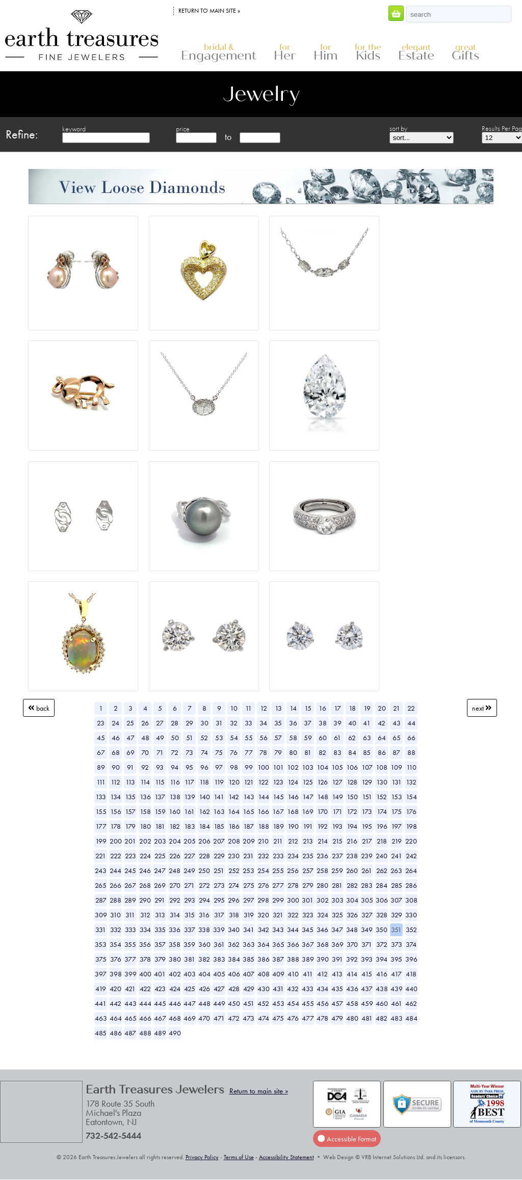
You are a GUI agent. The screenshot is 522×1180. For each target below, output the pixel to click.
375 (101, 959)
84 (352, 752)
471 (219, 1018)
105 (337, 767)
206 (204, 841)
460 (382, 1003)
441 (101, 1003)
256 (293, 870)
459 (367, 1003)
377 (130, 959)
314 (175, 914)
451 (248, 1003)
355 (130, 944)
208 (234, 841)
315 (190, 914)
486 (116, 1032)
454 (293, 1003)
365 (278, 944)
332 (115, 929)
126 (322, 781)
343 (278, 929)
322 (293, 914)
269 (160, 885)
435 (337, 988)
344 (293, 929)
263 (396, 870)
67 (101, 752)
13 (278, 708)
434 (322, 988)
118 (204, 781)
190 (293, 826)
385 (248, 959)
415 (366, 973)
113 (130, 781)
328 (381, 914)
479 (337, 1018)
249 (189, 870)
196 (381, 826)
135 (130, 796)
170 (322, 811)
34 (263, 722)
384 (234, 959)
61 (337, 737)
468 (175, 1018)
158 (145, 811)
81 (307, 752)
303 (337, 900)
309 (101, 914)
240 (381, 855)
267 (130, 885)
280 (322, 885)
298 (263, 900)
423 (160, 988)
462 (411, 1003)
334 (145, 929)
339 (219, 929)
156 (115, 811)
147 (308, 796)
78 (263, 752)
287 (101, 900)
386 (263, 959)
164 (234, 811)
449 (219, 1003)
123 (278, 781)
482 (381, 1018)
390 (323, 959)
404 (204, 973)
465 (130, 1018)
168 (293, 811)
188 (263, 826)
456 (323, 1003)
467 (160, 1018)
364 (263, 944)
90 (116, 767)
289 (130, 900)
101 (278, 767)
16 (322, 708)
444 (145, 1003)
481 (367, 1018)
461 (396, 1003)
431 (278, 988)
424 (174, 988)
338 (204, 929)
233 (278, 855)
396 (411, 959)
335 (160, 929)
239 (367, 855)
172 (352, 811)
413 (337, 973)
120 (234, 781)
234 (293, 855)
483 (396, 1018)
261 (366, 870)
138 (174, 796)
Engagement (218, 52)
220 (411, 841)
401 (160, 973)
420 (115, 988)
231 (248, 855)
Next (482, 708)
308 (411, 900)
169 (308, 811)
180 (145, 826)
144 (263, 796)
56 (263, 737)
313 (160, 914)
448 (204, 1003)
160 (174, 811)
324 (322, 914)
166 (263, 811)
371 (366, 944)
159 (160, 811)
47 (130, 737)
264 (411, 870)
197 (396, 826)
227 (189, 855)
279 (308, 885)
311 (130, 914)
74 (204, 752)
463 (101, 1018)
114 (145, 781)
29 (189, 722)
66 (411, 737)
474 (263, 1018)
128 (352, 781)
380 (175, 959)
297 (248, 900)
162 (204, 811)
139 (189, 796)
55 (249, 737)
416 (381, 973)
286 (411, 885)
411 (308, 973)
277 (278, 885)
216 (352, 841)
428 (234, 988)
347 (337, 929)
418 (411, 973)
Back (38, 708)
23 (101, 722)
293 (189, 900)
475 (278, 1018)
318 (234, 914)
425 (189, 988)
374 (411, 944)
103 (308, 767)
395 (396, 959)
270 (174, 885)
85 (367, 752)
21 (396, 708)
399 (130, 973)
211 (278, 841)
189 (278, 826)
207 (219, 841)
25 (130, 722)
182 (174, 826)
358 (174, 944)
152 (381, 796)
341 (248, 929)
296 (234, 900)
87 (396, 752)
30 (204, 722)
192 (322, 826)
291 (159, 900)
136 (145, 796)
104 (322, 767)
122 (263, 781)
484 (411, 1018)
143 (248, 796)
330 (411, 914)
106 (352, 767)
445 (160, 1003)
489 (160, 1032)
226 (174, 855)
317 (219, 914)
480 (352, 1018)
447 (190, 1003)
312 (145, 914)
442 (115, 1003)
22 (411, 708)
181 (160, 826)
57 (278, 737)
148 (322, 796)
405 (219, 973)
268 (145, 885)
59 (308, 737)
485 (101, 1032)
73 (189, 752)
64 (382, 737)
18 (352, 708)
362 (234, 944)
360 (204, 944)
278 (293, 885)
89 (101, 767)
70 (145, 752)
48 (145, 737)
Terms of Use (239, 1157)
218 (382, 841)
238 (352, 855)
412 (322, 973)
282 (352, 885)
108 (381, 767)
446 (175, 1003)
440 (411, 988)
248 (174, 870)
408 (263, 973)
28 (174, 722)
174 (382, 811)
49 (160, 737)
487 (130, 1032)
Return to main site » (209, 11)
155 (101, 811)
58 (293, 737)
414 (352, 973)
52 (204, 737)
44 (411, 722)
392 (352, 959)
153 (396, 796)
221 (100, 855)
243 (101, 870)
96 (204, 767)
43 (397, 722)
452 (263, 1003)
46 (116, 737)
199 (101, 841)
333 (130, 929)
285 (396, 885)
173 (366, 811)
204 (175, 841)
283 (367, 885)
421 (130, 988)
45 (101, 737)
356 (145, 944)
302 (323, 900)
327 (367, 914)
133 (100, 796)
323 (308, 914)
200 (116, 841)
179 (130, 826)
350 (381, 929)
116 (175, 781)
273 (219, 885)
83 (337, 752)
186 (234, 826)
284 (381, 885)
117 (189, 781)
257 (308, 870)
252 (234, 870)
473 (248, 1018)
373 (396, 944)
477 (308, 1018)
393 (367, 959)
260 (352, 870)
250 (204, 870)
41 (367, 722)
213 (308, 841)
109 (396, 767)
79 (278, 752)
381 (189, 959)
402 (175, 973)
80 (293, 752)
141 (219, 796)
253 (248, 870)
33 (248, 722)
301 (308, 900)
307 (396, 900)
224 (145, 855)
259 (337, 870)
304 (352, 900)
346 (322, 929)
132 (411, 781)
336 (174, 929)
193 (337, 826)
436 (352, 988)
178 (115, 826)
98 (234, 767)
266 (115, 885)
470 (204, 1018)
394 (381, 959)
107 (367, 767)
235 (308, 855)
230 (234, 855)
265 (101, 885)
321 (278, 914)
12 (263, 708)
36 (293, 722)
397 (101, 973)
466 (145, 1018)
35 (278, 722)
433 (308, 988)
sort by (398, 128)
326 (352, 914)
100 (263, 767)
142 (233, 796)
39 (337, 722)
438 (382, 988)
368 (323, 944)
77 (249, 752)
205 (190, 841)
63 (367, 737)
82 (322, 752)
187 (248, 826)
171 (337, 811)
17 (337, 708)
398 (116, 973)
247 (160, 870)
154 (411, 796)
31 (219, 722)
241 (396, 855)
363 (249, 944)
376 (115, 959)
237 (337, 855)
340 (234, 929)
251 (219, 870)
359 (189, 944)
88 (411, 752)
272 (204, 885)
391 (337, 959)
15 (307, 708)
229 (219, 855)
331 (100, 929)
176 (411, 811)
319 (249, 914)
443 (130, 1003)
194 (352, 826)
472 (234, 1018)
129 (366, 781)
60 (323, 737)
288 (115, 900)
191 (308, 826)
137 (159, 796)
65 (397, 737)
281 (337, 885)
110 (411, 767)
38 (323, 722)
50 (175, 737)
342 (263, 929)
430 (263, 988)
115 (160, 781)
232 (263, 855)
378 (145, 959)
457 (337, 1003)
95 (189, 767)
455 (308, 1003)
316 (204, 914)
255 (278, 870)
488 (145, 1032)
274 (233, 885)
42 (381, 722)
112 (115, 781)
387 (278, 959)
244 (115, 870)
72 (174, 752)
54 (234, 737)
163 (219, 811)
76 (234, 752)
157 (130, 811)
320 (263, 914)
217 (367, 841)
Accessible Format (347, 1138)
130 (381, 781)
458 (352, 1003)
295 (219, 900)
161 (189, 811)
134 (115, 796)
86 (382, 752)
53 (219, 737)
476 (293, 1018)
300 (293, 900)
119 (219, 781)
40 (352, 722)
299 (278, 900)
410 (293, 973)
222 (115, 855)
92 (145, 767)
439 (396, 988)
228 (204, 855)
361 (219, 944)
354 (115, 944)
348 (352, 929)
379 (160, 959)
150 (352, 796)
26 (145, 722)
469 (190, 1018)
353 (101, 944)
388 (293, 959)
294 (204, 900)
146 (293, 796)
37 (307, 722)
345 (308, 929)
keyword (74, 128)
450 (234, 1003)
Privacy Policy (202, 1157)
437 (367, 988)
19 (367, 708)
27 (160, 722)
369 (337, 944)
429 (248, 988)
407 (248, 973)
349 (367, 929)
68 (116, 752)
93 (160, 767)
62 (352, 737)
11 (248, 708)
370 (352, 944)
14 (293, 708)
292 (174, 900)
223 (130, 855)
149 (337, 796)
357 (160, 944)
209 (249, 841)
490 (175, 1032)
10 (234, 708)
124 (293, 781)
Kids (368, 52)
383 (219, 959)
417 (396, 973)
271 (189, 885)
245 (130, 870)
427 (219, 988)
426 (204, 988)
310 (115, 914)
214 (323, 841)
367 (308, 944)
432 (293, 988)
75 (219, 752)
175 (396, 811)
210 (263, 841)
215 (337, 841)
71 (160, 752)
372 (381, 944)
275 (248, 885)
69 (130, 752)
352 (411, 929)
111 (101, 781)
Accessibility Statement (286, 1157)
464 (116, 1018)
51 (189, 737)
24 (115, 722)
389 (308, 959)
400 (145, 973)
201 (130, 841)
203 (160, 841)
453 (278, 1003)
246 (145, 870)
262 (381, 870)
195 (366, 826)
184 (204, 826)
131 (397, 781)
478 (322, 1018)
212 (293, 841)
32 (234, 722)
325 (337, 914)
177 (101, 826)
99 (249, 767)
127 (337, 781)
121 (249, 781)
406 (234, 973)
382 (204, 959)
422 (145, 988)
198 (411, 826)
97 (219, 767)
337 (189, 929)
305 (367, 900)
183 (189, 826)
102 (293, 767)
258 (322, 870)
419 (100, 988)
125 (307, 781)
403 (190, 973)
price (183, 128)
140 (204, 796)
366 (293, 944)
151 (367, 796)
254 (263, 870)
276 (263, 885)
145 (278, 796)
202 (145, 841)
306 (382, 900)
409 (278, 973)
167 (278, 811)
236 (322, 855)
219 (397, 841)
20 (382, 708)
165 (248, 811)
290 (145, 900)
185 (219, 826)
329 (396, 914)
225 (160, 855)
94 (174, 767)
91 (130, 767)
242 (411, 855)
